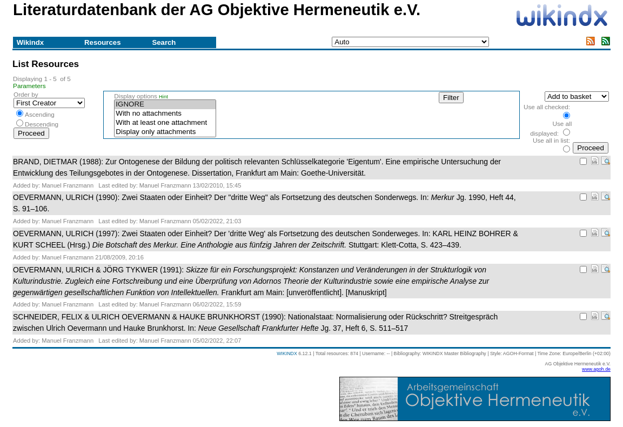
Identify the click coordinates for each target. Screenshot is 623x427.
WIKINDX (287, 353)
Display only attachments (165, 132)
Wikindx (30, 42)
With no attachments (165, 113)
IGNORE (165, 104)
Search (164, 42)
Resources (102, 42)
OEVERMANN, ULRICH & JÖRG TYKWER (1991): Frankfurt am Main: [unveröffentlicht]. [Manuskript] (251, 281)
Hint (163, 96)
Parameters (29, 85)
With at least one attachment (165, 123)
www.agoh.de (596, 369)
